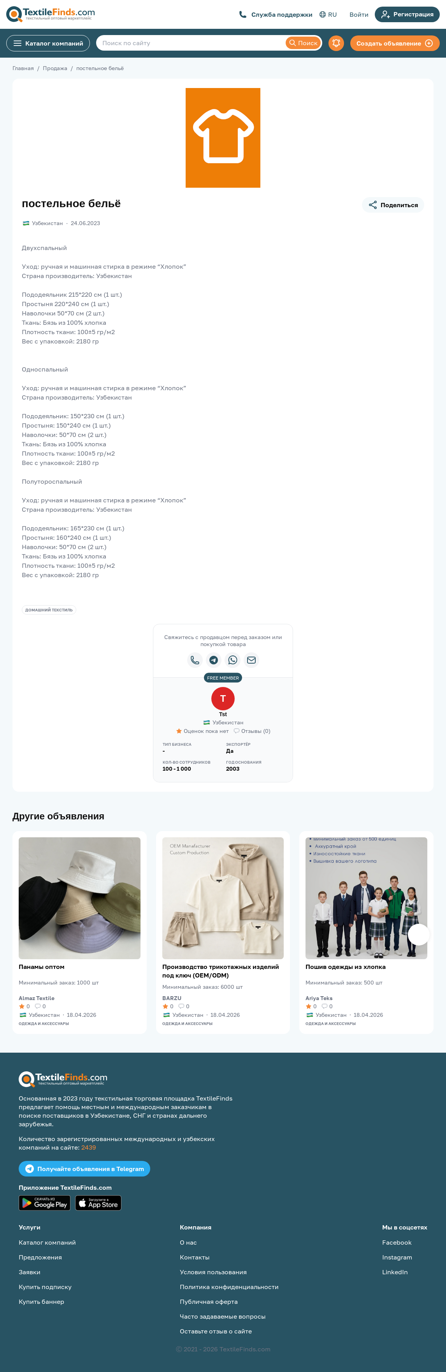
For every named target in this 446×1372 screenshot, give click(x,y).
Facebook (397, 1242)
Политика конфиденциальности (229, 1287)
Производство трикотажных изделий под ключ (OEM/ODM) (220, 971)
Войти (359, 14)
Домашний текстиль (49, 610)
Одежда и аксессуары (44, 1023)
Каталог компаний (48, 43)
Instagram (397, 1257)
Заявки (29, 1272)
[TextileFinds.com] (50, 14)
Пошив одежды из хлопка (346, 966)
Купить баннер (41, 1301)
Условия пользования (213, 1272)
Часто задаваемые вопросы (223, 1316)
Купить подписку (45, 1287)
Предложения (40, 1257)
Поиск (303, 43)
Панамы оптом (42, 966)
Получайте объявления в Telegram (84, 1168)
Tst (223, 714)
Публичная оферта (209, 1301)
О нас (188, 1242)
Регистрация (407, 14)
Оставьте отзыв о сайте (216, 1331)
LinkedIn (395, 1272)
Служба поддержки (276, 14)
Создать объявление (395, 43)
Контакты (195, 1257)
